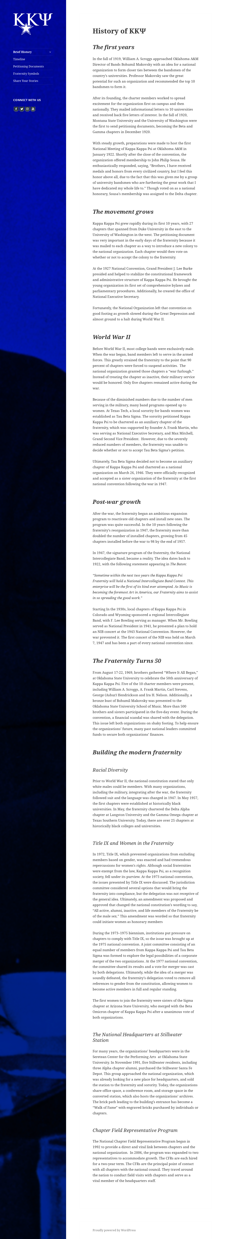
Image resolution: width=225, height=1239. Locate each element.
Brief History (22, 52)
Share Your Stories (25, 81)
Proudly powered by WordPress (114, 1230)
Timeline (19, 59)
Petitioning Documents (28, 66)
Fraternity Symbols (26, 74)
